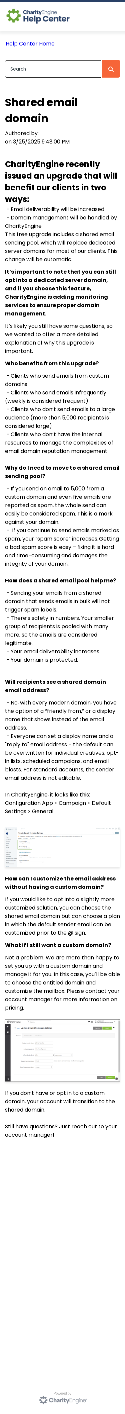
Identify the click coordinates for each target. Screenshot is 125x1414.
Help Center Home (30, 44)
